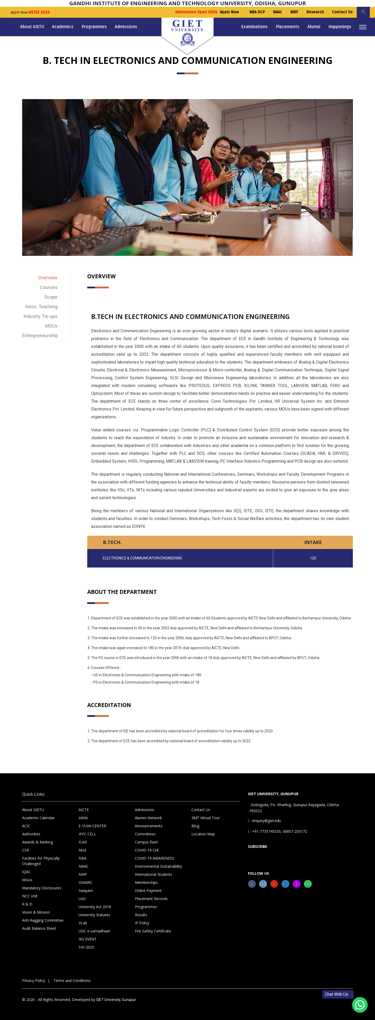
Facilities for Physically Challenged (41, 861)
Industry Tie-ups (40, 316)
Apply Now (30, 12)
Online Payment (148, 890)
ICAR (83, 842)
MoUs (27, 879)
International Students (153, 874)
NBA (82, 858)
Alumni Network (148, 817)
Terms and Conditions (72, 980)
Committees (145, 833)
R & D (27, 904)
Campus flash (146, 842)
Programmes (94, 26)
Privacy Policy (33, 980)
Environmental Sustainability (158, 866)
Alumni (314, 26)
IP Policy (142, 922)
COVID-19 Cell (147, 850)
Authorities (31, 833)
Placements (287, 26)
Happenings (339, 26)
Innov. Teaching (41, 306)
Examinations (254, 26)
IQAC (26, 871)
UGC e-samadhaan (94, 930)
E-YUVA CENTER (92, 825)
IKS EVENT (88, 939)
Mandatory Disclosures (41, 887)
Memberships (146, 882)
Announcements (148, 825)
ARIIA (83, 817)
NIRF (294, 12)
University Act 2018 (95, 906)
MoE (82, 850)
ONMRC (85, 882)
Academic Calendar (38, 817)
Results (141, 914)
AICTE (84, 809)
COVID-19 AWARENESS (154, 858)
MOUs (51, 326)
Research (315, 12)
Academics (62, 26)
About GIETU (32, 26)
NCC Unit (30, 896)
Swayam (86, 890)
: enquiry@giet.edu (264, 820)
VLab (83, 922)
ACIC (26, 825)
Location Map (203, 833)
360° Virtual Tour (205, 817)
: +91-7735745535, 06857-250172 (277, 831)
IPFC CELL (87, 833)
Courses (49, 287)
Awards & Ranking (37, 842)
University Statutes (94, 914)
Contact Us (342, 12)
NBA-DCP (257, 12)
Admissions (126, 26)
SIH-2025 (86, 947)
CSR (25, 850)
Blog (195, 825)
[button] (360, 1005)
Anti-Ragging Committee (43, 920)
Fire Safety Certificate (153, 930)
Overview (48, 277)
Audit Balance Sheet (39, 928)
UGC (82, 898)
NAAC (277, 12)
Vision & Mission (36, 912)
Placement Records (151, 898)
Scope (51, 297)
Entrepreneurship (40, 335)
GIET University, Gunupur (116, 1000)
